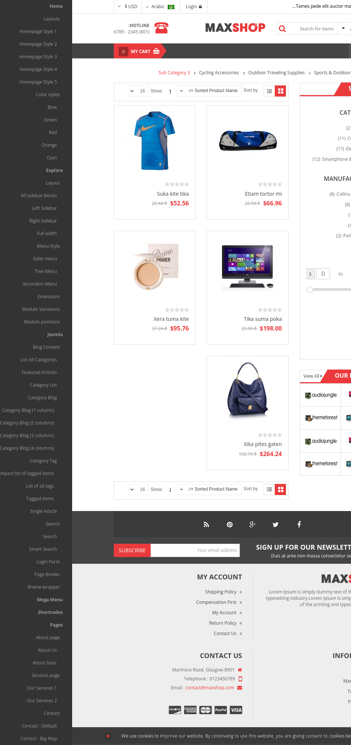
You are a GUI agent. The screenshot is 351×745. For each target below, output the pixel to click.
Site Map (295, 712)
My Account (152, 612)
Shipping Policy (148, 592)
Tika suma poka (191, 318)
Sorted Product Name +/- (140, 90)
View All (239, 376)
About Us (294, 670)
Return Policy (150, 623)
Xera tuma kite (99, 318)
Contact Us (153, 633)
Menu (293, 50)
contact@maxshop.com (137, 687)
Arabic (90, 6)
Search (210, 29)
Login (122, 6)
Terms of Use (290, 691)
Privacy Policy (290, 702)
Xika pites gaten (191, 444)
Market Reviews (287, 681)
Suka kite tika (101, 193)
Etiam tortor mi (191, 193)
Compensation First (144, 602)
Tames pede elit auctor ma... (249, 6)
